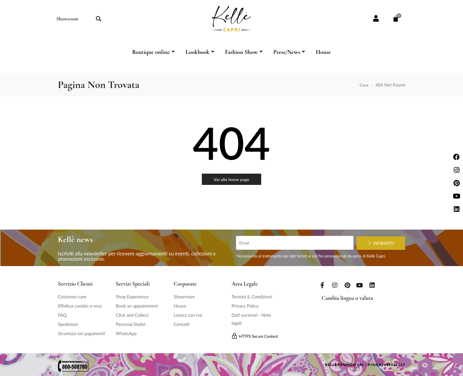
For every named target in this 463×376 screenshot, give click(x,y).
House (323, 52)
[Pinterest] (347, 285)
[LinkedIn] (372, 285)
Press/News (289, 52)
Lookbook (199, 52)
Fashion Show (244, 52)
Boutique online (153, 52)
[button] (98, 19)
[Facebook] (322, 285)
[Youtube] (359, 285)
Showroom (67, 19)
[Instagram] (334, 285)
